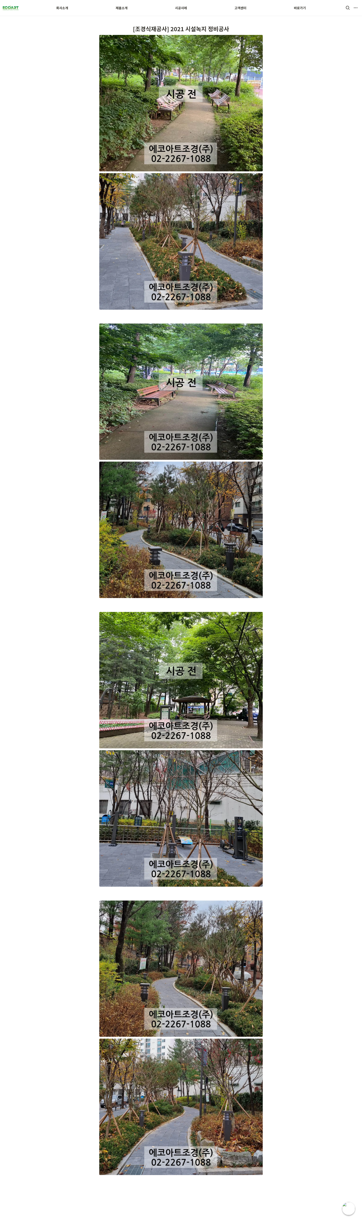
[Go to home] (10, 8)
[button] (347, 8)
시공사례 (181, 8)
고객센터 (241, 8)
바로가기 (300, 8)
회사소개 (62, 8)
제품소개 (122, 8)
